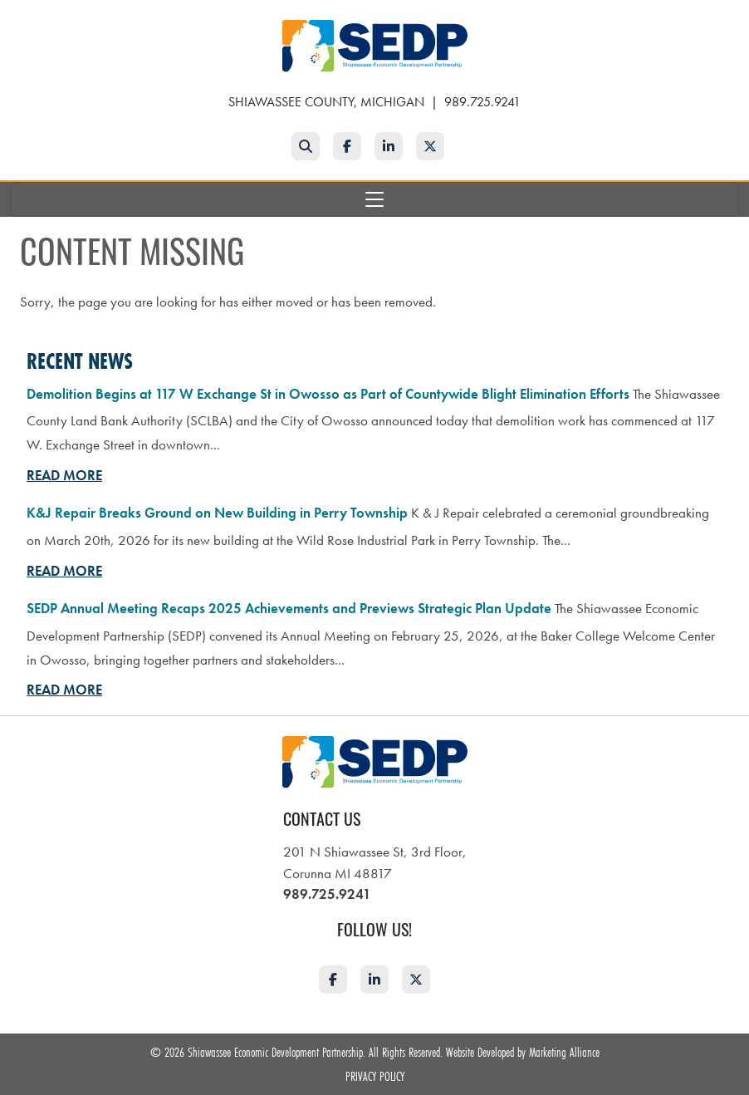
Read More (64, 475)
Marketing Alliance (564, 1052)
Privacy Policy (374, 1076)
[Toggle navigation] (374, 199)
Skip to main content (0, 13)
